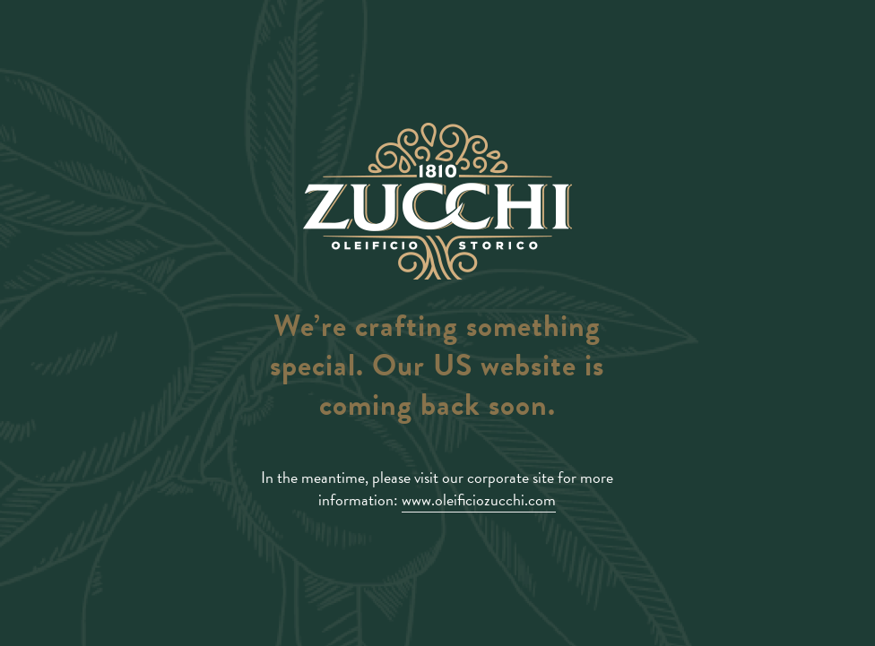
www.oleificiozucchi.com (479, 499)
